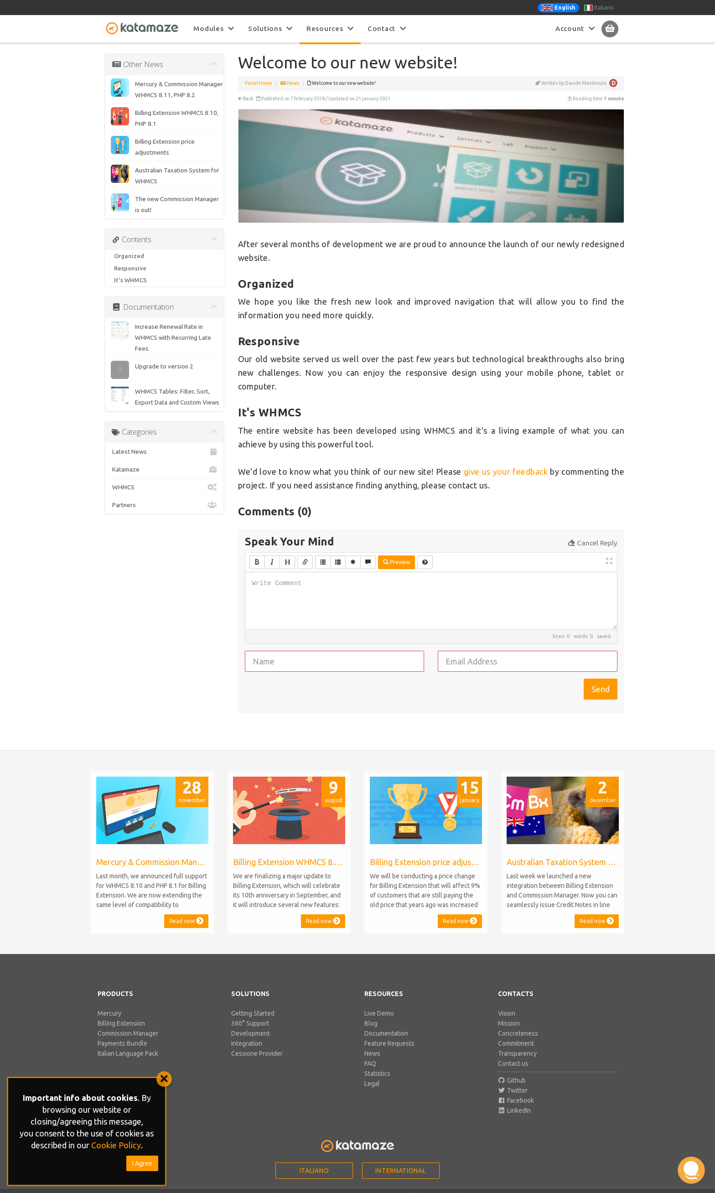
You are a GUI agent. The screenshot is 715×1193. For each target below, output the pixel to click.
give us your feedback (506, 471)
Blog (371, 1023)
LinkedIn (514, 1110)
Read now (186, 921)
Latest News (164, 451)
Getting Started (253, 1013)
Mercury (109, 1013)
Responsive (130, 268)
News (289, 83)
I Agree (142, 1163)
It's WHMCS (130, 280)
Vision (506, 1013)
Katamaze (164, 469)
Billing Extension (121, 1023)
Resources (330, 28)
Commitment (516, 1043)
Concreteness (518, 1033)
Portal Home (258, 83)
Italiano (599, 8)
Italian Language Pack (128, 1053)
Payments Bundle (122, 1043)
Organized (129, 256)
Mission (509, 1023)
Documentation (386, 1033)
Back (246, 98)
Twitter (513, 1090)
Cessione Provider (257, 1053)
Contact (387, 28)
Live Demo (379, 1013)
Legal (372, 1083)
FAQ (370, 1063)
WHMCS (164, 487)
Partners (164, 504)
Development (250, 1033)
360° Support (250, 1023)
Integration (246, 1043)
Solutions (270, 28)
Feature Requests (389, 1043)
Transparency (517, 1053)
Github (512, 1080)
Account (575, 28)
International (400, 1170)
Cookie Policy (116, 1145)
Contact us (513, 1063)
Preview (396, 562)
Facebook (516, 1100)
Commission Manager (128, 1033)
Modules (213, 28)
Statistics (377, 1073)
